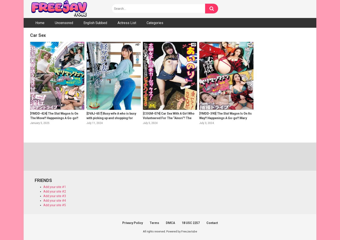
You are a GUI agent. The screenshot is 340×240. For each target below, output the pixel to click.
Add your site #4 (54, 200)
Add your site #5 (54, 205)
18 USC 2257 (191, 223)
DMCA (170, 223)
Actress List (127, 23)
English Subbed (95, 23)
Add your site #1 (54, 187)
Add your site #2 (54, 191)
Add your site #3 (54, 196)
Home (39, 23)
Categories (155, 23)
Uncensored (64, 23)
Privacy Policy (132, 223)
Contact (212, 223)
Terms (154, 223)
